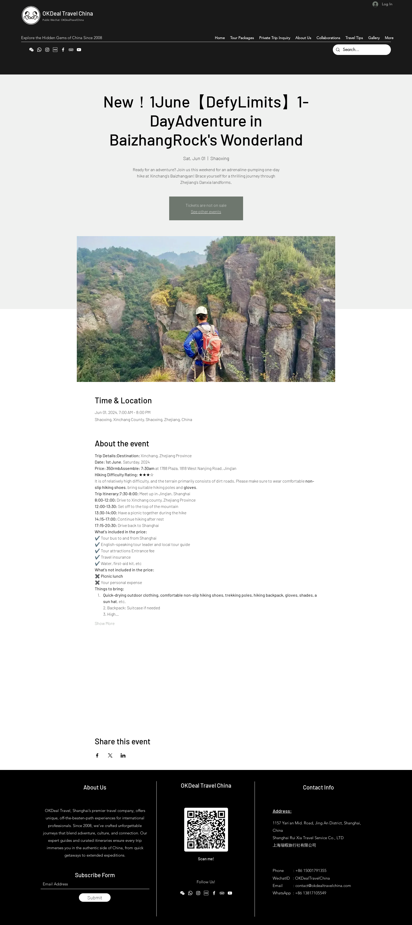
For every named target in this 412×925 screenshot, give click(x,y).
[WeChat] (31, 49)
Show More (105, 623)
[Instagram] (47, 49)
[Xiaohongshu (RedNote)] (55, 49)
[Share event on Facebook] (97, 755)
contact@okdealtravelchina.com (323, 885)
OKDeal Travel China (67, 13)
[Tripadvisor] (71, 49)
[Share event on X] (110, 755)
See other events (206, 211)
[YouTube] (79, 49)
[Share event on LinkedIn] (123, 755)
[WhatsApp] (39, 49)
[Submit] (95, 897)
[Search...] (361, 49)
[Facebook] (63, 49)
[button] (389, 38)
